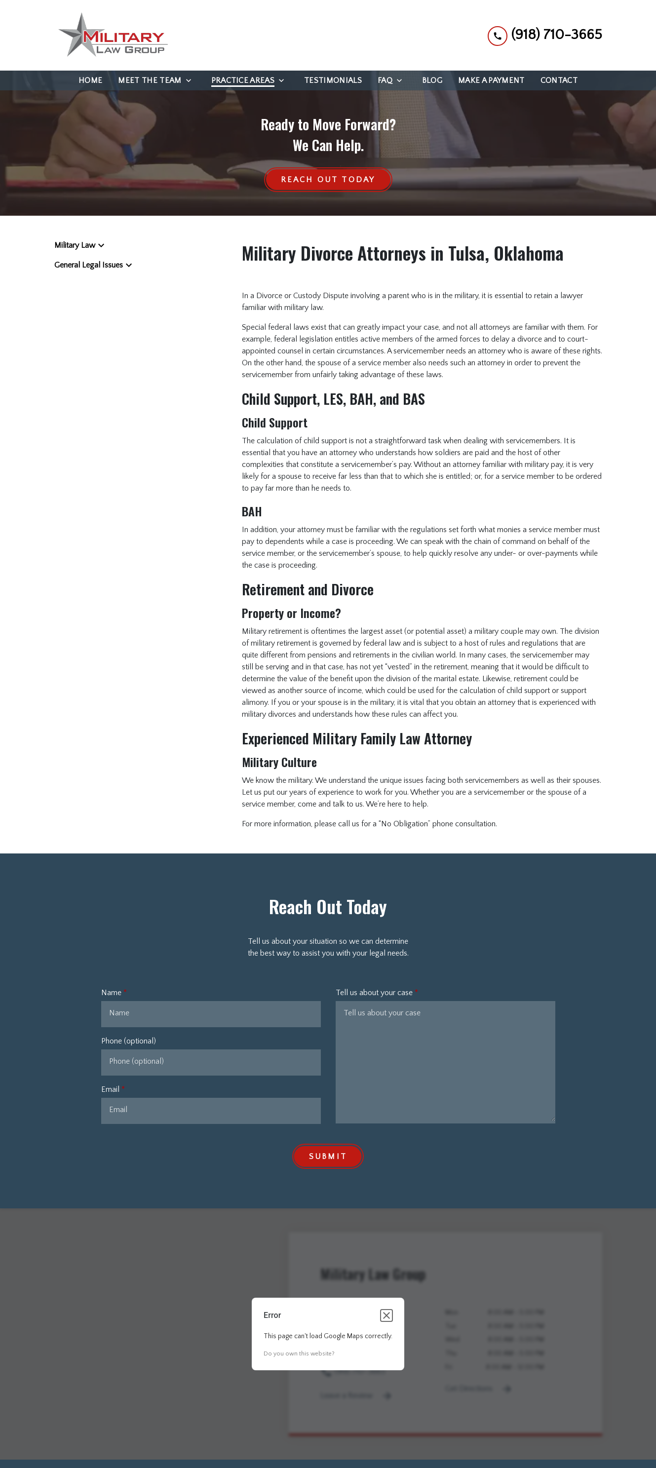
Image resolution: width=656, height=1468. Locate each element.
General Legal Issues (88, 265)
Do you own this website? (299, 1354)
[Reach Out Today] (328, 180)
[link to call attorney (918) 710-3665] (545, 35)
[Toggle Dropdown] (191, 80)
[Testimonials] (333, 80)
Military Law (74, 245)
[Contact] (559, 80)
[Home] (90, 80)
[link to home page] (111, 35)
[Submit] (328, 1156)
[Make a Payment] (491, 80)
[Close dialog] (386, 1316)
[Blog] (432, 80)
